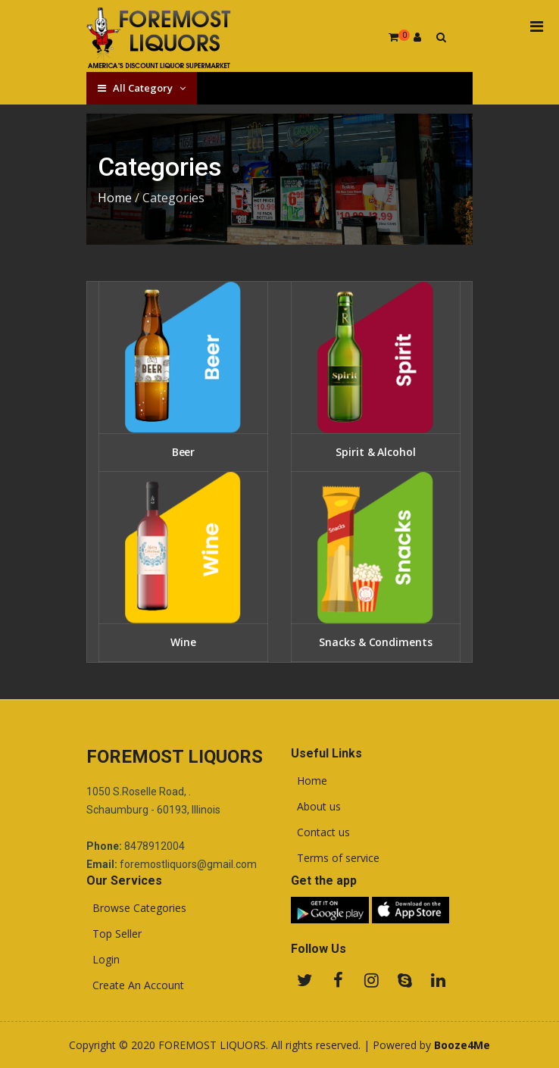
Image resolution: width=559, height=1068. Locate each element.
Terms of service (335, 858)
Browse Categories (136, 908)
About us (316, 806)
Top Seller (114, 934)
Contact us (320, 832)
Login (103, 959)
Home (115, 197)
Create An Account (135, 985)
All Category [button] (142, 88)
